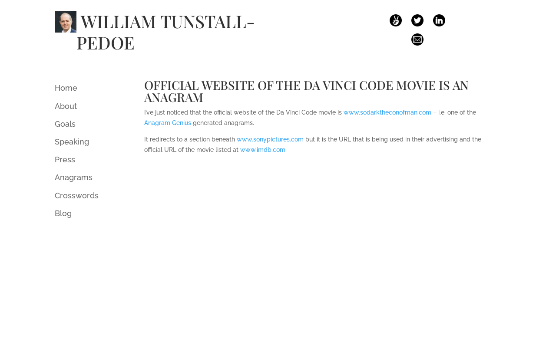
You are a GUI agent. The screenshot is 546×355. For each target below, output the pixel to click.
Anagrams (74, 177)
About (66, 106)
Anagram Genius (167, 122)
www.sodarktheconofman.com (387, 112)
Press (65, 159)
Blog (63, 213)
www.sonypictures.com (270, 139)
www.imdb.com (262, 149)
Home (66, 87)
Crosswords (77, 195)
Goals (65, 123)
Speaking (72, 141)
